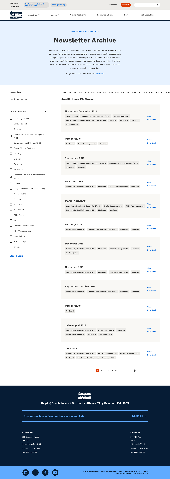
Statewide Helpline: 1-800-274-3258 (35, 5)
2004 (87, 92)
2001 (69, 92)
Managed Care (20, 193)
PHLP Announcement (22, 231)
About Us (31, 15)
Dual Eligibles (19, 153)
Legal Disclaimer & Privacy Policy (133, 471)
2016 (157, 92)
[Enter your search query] (147, 5)
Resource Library (104, 15)
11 (123, 370)
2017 (162, 92)
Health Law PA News (18, 99)
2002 (75, 92)
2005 (93, 92)
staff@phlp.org (58, 5)
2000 (64, 92)
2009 (117, 92)
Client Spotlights (77, 15)
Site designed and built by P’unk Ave (132, 473)
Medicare (17, 204)
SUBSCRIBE (137, 416)
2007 (105, 92)
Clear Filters (16, 256)
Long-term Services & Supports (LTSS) (29, 188)
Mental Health (20, 209)
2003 (81, 92)
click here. (100, 73)
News (125, 15)
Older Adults (19, 215)
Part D (16, 220)
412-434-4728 (142, 448)
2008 (111, 92)
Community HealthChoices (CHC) (27, 143)
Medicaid (17, 199)
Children (17, 129)
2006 (99, 92)
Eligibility (17, 159)
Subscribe (113, 5)
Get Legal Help (146, 15)
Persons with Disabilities (24, 225)
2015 (151, 92)
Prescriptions (19, 236)
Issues (53, 15)
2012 (134, 92)
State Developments (22, 241)
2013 (139, 92)
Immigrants (19, 183)
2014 (145, 92)
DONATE (125, 5)
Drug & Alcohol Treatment (24, 148)
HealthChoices (20, 169)
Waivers (17, 247)
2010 (123, 92)
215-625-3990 (34, 448)
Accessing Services (21, 118)
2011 (128, 92)
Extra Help (18, 164)
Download (151, 119)
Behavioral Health (21, 124)
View (149, 116)
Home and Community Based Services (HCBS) (29, 176)
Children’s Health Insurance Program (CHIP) (29, 136)
